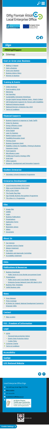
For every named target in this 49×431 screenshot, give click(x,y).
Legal (5, 329)
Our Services (10, 243)
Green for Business (12, 123)
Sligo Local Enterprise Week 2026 (17, 188)
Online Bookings (11, 87)
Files (5, 204)
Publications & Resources (15, 267)
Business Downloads (13, 272)
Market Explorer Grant (13, 135)
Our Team (9, 251)
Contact (7, 312)
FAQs (5, 262)
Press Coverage (11, 301)
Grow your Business (12, 70)
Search (38, 3)
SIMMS (8, 212)
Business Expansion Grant (14, 143)
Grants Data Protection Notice (18, 338)
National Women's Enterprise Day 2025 (19, 107)
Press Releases (11, 298)
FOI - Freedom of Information (17, 323)
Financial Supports (12, 116)
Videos (8, 229)
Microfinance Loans (12, 153)
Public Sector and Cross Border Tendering (22, 280)
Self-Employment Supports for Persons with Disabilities (24, 102)
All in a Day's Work (12, 190)
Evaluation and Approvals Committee (18, 253)
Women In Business (12, 76)
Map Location (10, 317)
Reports (8, 224)
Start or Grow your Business (16, 61)
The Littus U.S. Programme (15, 198)
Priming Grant (11, 141)
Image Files (10, 209)
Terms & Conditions (12, 109)
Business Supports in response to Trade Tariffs (21, 120)
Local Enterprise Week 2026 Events (18, 185)
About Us (7, 238)
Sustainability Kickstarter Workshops (18, 97)
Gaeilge (6, 358)
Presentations (10, 219)
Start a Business (11, 68)
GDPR (8, 333)
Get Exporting (10, 94)
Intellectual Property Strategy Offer (18, 156)
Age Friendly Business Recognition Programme (22, 196)
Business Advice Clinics (13, 73)
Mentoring (9, 92)
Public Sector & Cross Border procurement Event (24, 274)
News (6, 293)
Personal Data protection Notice (19, 336)
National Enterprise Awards (15, 104)
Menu (43, 3)
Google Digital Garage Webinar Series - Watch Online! (24, 99)
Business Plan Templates (14, 285)
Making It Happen (12, 65)
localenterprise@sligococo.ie (14, 397)
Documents (10, 232)
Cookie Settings (7, 426)
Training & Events (11, 82)
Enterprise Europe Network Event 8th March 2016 (25, 282)
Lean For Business (12, 133)
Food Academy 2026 (13, 89)
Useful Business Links (13, 287)
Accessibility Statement (14, 256)
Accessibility (9, 352)
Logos (8, 214)
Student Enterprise (12, 170)
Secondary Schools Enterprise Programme (20, 174)
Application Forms (12, 222)
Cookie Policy (12, 341)
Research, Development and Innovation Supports (22, 163)
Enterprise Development (15, 181)
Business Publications (13, 217)
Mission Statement (12, 248)
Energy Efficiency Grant (14, 125)
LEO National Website (13, 363)
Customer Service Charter (14, 245)
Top (44, 374)
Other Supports (11, 161)
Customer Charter (12, 343)
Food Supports (11, 151)
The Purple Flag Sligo (13, 193)
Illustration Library (12, 227)
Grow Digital (10, 130)
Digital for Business (12, 128)
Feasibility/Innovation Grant (15, 138)
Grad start (9, 158)
